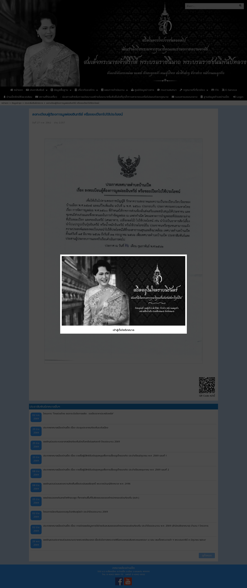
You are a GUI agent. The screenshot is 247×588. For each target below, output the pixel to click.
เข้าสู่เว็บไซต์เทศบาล (123, 330)
